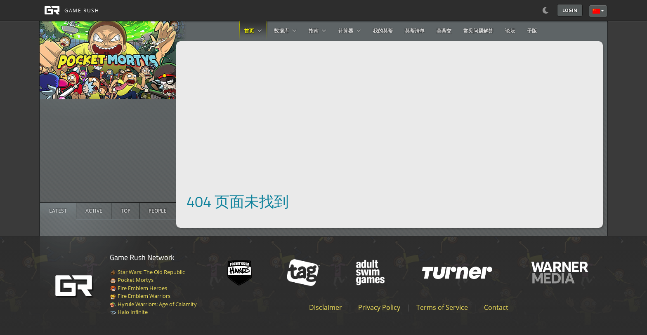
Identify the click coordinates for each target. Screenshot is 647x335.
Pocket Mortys (131, 279)
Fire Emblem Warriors (140, 296)
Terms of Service (442, 307)
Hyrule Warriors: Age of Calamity (153, 304)
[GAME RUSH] (69, 10)
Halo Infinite (129, 312)
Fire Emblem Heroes (138, 288)
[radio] (58, 211)
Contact (496, 307)
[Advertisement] (108, 150)
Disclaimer (325, 307)
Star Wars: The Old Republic (147, 272)
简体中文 (596, 11)
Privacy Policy (379, 307)
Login (569, 10)
